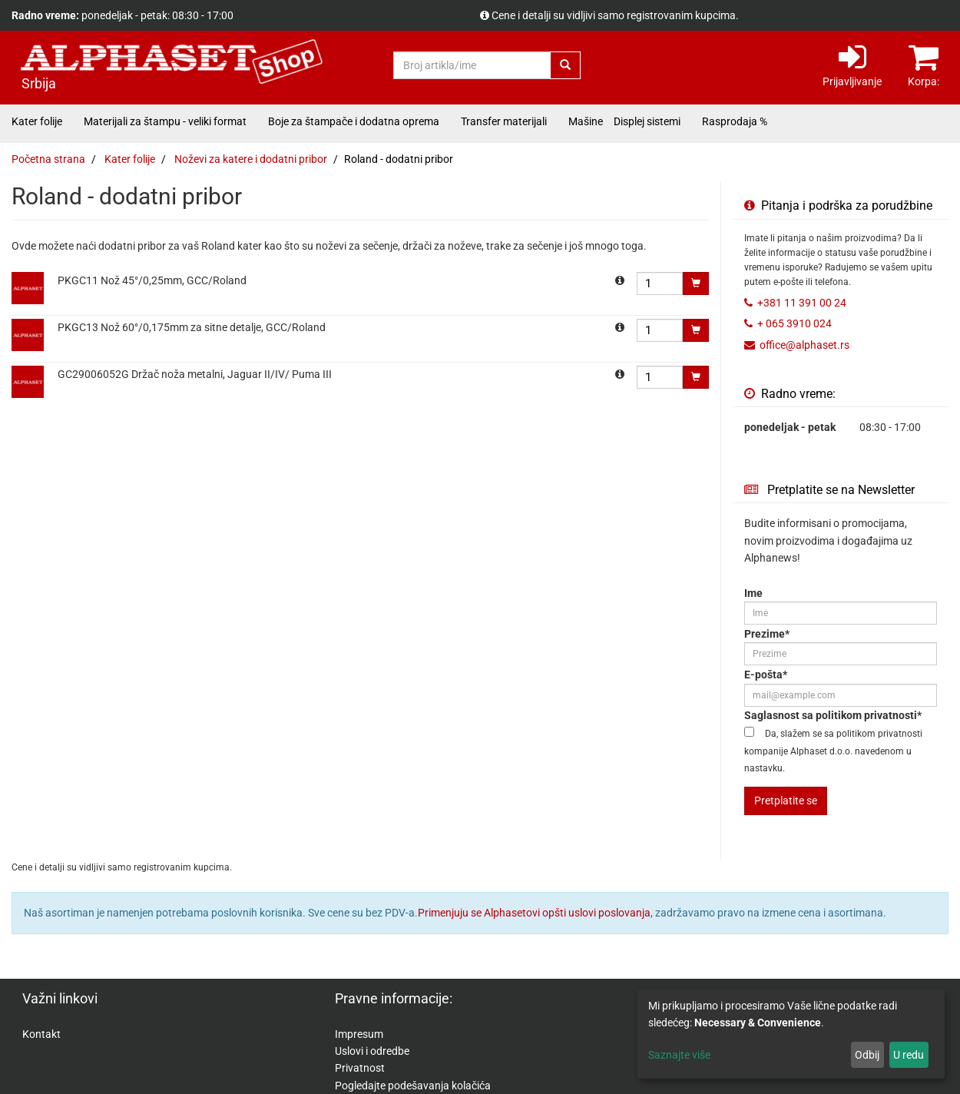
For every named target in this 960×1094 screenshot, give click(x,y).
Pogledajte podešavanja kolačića (413, 1085)
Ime (753, 593)
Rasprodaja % (734, 121)
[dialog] (791, 1034)
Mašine (585, 121)
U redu (908, 1055)
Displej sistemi (647, 121)
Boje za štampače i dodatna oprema (353, 121)
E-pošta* (765, 674)
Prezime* (767, 634)
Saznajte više (679, 1055)
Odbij (867, 1055)
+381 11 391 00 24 (801, 303)
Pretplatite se (785, 800)
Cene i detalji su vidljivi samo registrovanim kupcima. (615, 15)
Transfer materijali (504, 121)
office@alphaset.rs (804, 345)
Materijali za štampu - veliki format (165, 121)
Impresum (359, 1034)
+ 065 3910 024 (794, 323)
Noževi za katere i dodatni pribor (250, 159)
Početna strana (48, 159)
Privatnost (360, 1068)
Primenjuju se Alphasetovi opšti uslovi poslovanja (534, 913)
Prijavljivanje (852, 64)
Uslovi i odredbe (372, 1051)
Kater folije (37, 121)
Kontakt (41, 1034)
